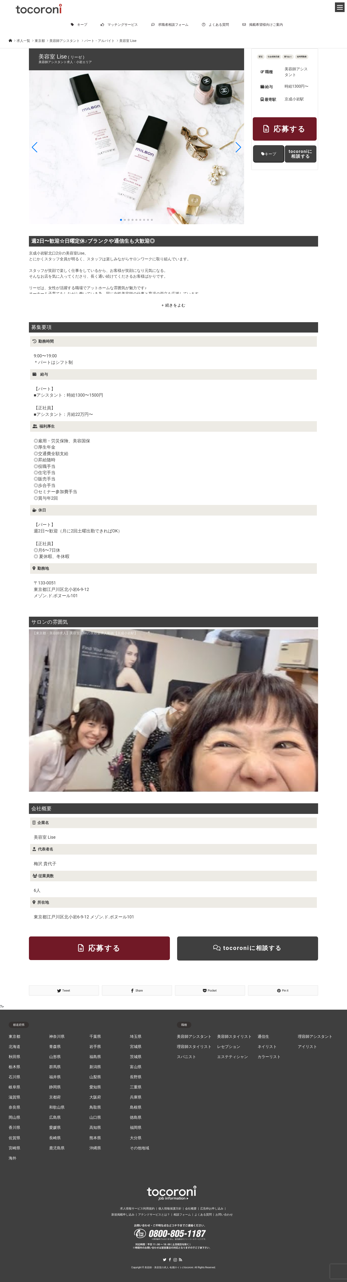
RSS (180, 1259)
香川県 (14, 1127)
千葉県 (95, 1036)
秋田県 (14, 1057)
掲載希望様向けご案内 (262, 24)
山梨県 (95, 1077)
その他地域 (139, 1148)
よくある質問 (215, 24)
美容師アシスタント (194, 1036)
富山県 (135, 1067)
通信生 (263, 1036)
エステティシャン (232, 1057)
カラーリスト (269, 1057)
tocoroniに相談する (301, 153)
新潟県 (95, 1067)
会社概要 (191, 1208)
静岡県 (55, 1087)
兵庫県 (135, 1097)
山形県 (55, 1057)
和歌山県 (57, 1107)
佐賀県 (14, 1138)
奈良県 (14, 1107)
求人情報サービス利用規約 (137, 1208)
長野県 (135, 1077)
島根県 (135, 1107)
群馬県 (55, 1067)
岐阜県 (14, 1087)
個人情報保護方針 (169, 1208)
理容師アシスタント (315, 1036)
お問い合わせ (224, 1214)
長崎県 (55, 1138)
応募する (284, 129)
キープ (79, 24)
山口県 (95, 1117)
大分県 (135, 1138)
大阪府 (95, 1097)
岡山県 (14, 1117)
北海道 (14, 1047)
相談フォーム (182, 1214)
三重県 (135, 1087)
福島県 (95, 1057)
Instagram (175, 1259)
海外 (12, 1158)
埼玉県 (135, 1036)
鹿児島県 (57, 1148)
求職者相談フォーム (169, 24)
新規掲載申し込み (122, 1214)
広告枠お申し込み (211, 1208)
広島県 (55, 1117)
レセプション (228, 1047)
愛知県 (95, 1087)
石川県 (14, 1077)
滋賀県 (14, 1097)
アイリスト (307, 1047)
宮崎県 (14, 1148)
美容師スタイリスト (234, 1036)
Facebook (170, 1259)
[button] (34, 147)
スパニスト (186, 1057)
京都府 (55, 1097)
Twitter (164, 1259)
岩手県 (95, 1047)
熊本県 (95, 1138)
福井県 (55, 1077)
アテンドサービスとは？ (154, 1214)
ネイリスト (267, 1047)
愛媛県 (55, 1127)
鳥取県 (95, 1107)
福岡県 (135, 1127)
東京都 (14, 1036)
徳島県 (135, 1117)
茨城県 (135, 1057)
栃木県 (14, 1067)
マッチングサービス (119, 24)
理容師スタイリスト (194, 1047)
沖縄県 (95, 1148)
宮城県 (135, 1047)
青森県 (55, 1047)
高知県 (95, 1127)
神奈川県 (57, 1036)
